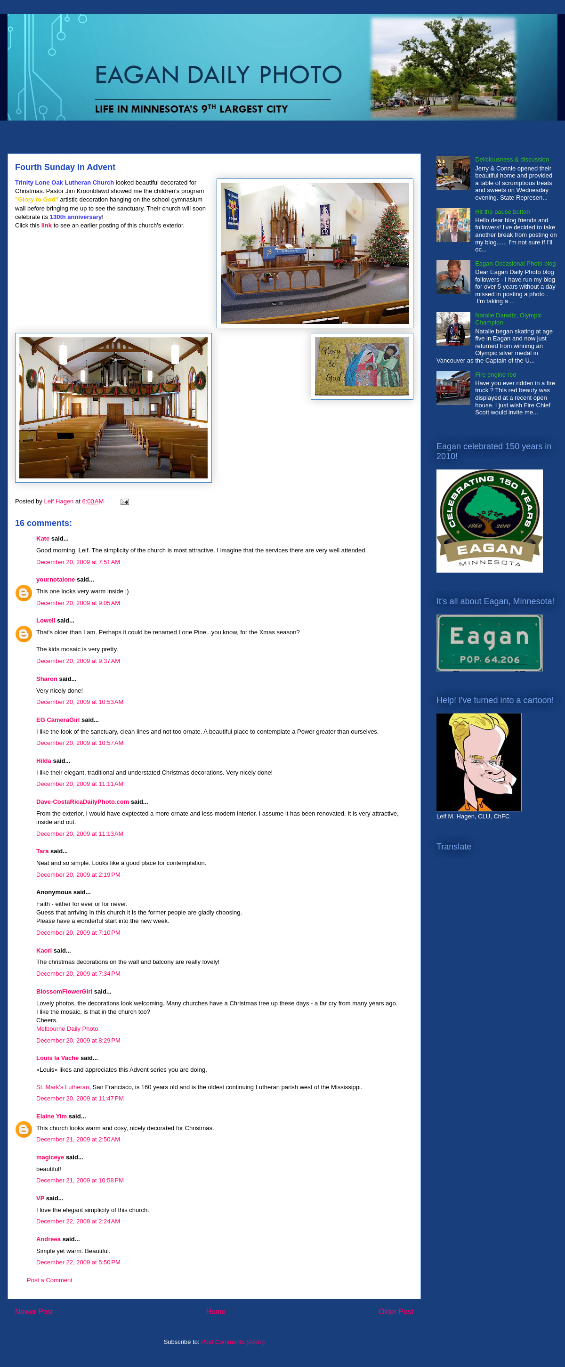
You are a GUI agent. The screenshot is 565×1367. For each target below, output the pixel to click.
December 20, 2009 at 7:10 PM (78, 932)
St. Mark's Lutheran (62, 1087)
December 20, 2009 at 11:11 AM (79, 783)
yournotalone (55, 579)
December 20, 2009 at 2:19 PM (78, 874)
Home (216, 1312)
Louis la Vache (57, 1057)
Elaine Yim (51, 1116)
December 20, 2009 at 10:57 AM (79, 742)
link (46, 225)
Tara (42, 851)
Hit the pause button (502, 211)
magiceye (50, 1157)
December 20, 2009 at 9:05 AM (78, 603)
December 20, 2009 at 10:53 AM (79, 701)
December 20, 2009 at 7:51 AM (78, 562)
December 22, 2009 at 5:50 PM (78, 1262)
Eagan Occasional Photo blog (515, 263)
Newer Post (34, 1312)
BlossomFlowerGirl (64, 991)
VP (40, 1198)
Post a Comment (50, 1280)
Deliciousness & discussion (512, 159)
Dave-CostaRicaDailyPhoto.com (82, 801)
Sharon (46, 678)
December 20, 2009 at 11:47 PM (80, 1098)
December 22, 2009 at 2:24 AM (78, 1221)
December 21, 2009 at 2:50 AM (78, 1139)
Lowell (45, 620)
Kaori (44, 950)
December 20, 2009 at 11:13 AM (79, 833)
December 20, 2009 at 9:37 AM (78, 660)
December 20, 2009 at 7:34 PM (78, 973)
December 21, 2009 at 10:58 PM (80, 1180)
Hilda (43, 760)
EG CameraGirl (58, 719)
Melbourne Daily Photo (67, 1028)
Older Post (396, 1312)
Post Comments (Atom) (233, 1341)
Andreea (48, 1239)
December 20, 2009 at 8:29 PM (78, 1040)
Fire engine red (495, 374)
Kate (42, 538)
